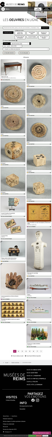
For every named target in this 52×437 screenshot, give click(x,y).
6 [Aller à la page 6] (33, 351)
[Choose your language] (7, 432)
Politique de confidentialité (8, 424)
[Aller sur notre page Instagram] (37, 400)
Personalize (45, 435)
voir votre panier (24, 53)
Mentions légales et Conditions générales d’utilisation (14, 421)
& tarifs (26, 406)
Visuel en (10, 40)
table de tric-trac (4, 76)
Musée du (20, 37)
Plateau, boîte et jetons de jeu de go (8, 258)
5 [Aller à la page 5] (29, 351)
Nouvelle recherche (9, 53)
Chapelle (32, 36)
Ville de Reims (6, 416)
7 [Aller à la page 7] (37, 351)
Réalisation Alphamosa (8, 418)
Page (38, 9)
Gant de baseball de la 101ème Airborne (9, 296)
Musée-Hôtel (44, 37)
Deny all (39, 435)
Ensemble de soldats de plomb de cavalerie (10, 319)
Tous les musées (8, 32)
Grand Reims (14, 416)
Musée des (20, 33)
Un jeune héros (4, 235)
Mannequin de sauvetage (32, 273)
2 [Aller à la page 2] (18, 351)
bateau (28, 294)
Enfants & (10, 400)
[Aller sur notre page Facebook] (33, 400)
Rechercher (45, 27)
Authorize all (32, 435)
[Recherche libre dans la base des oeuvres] (22, 27)
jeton (28, 84)
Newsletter (22, 409)
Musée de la (44, 33)
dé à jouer (3, 163)
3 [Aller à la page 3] (22, 351)
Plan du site (5, 426)
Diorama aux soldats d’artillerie (33, 343)
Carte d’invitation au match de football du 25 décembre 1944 (39, 223)
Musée (46, 9)
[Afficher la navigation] (3, 9)
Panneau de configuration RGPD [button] (10, 429)
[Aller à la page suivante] (41, 351)
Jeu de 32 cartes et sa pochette (8, 213)
